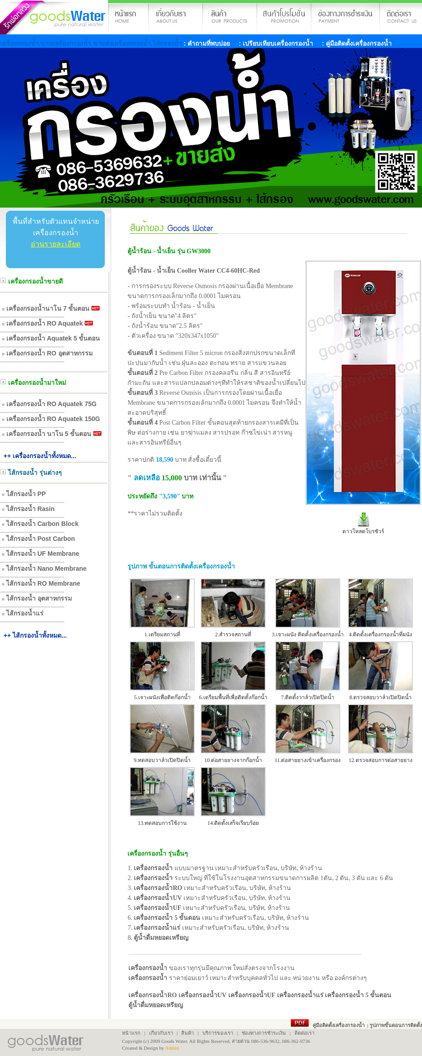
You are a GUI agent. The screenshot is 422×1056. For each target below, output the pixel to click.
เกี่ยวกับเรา (160, 1033)
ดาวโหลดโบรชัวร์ (363, 531)
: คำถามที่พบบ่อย (207, 43)
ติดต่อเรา (304, 1033)
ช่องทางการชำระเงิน (264, 1033)
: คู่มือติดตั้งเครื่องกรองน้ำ (356, 43)
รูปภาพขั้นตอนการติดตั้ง (396, 1025)
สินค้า (187, 1033)
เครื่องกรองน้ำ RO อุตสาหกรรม (49, 353)
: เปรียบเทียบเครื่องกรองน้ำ (275, 43)
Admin (172, 1048)
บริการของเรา (217, 1033)
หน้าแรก (131, 1033)
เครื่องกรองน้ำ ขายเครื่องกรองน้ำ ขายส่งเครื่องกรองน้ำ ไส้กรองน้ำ (92, 43)
